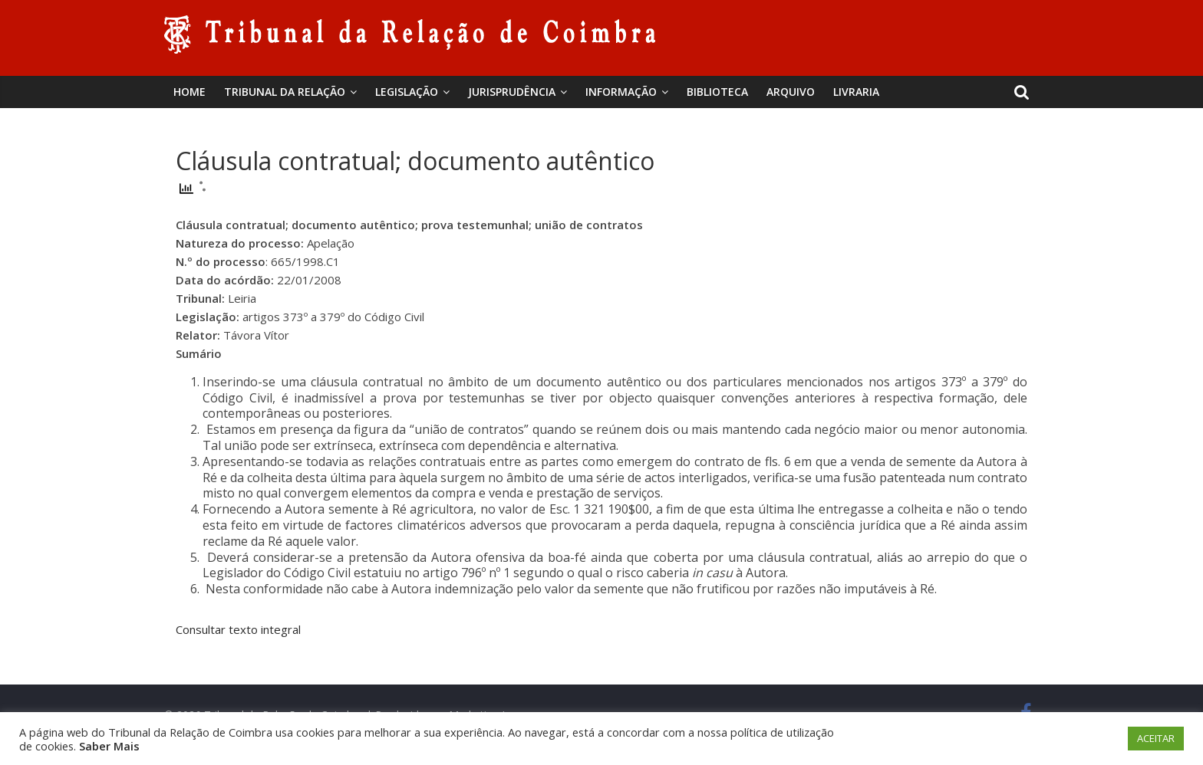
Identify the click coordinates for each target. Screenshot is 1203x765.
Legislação (406, 91)
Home (189, 91)
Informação (621, 91)
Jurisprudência (511, 91)
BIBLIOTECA (717, 91)
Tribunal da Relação (284, 91)
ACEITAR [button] (1156, 738)
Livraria (856, 91)
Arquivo (790, 91)
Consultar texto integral (238, 629)
